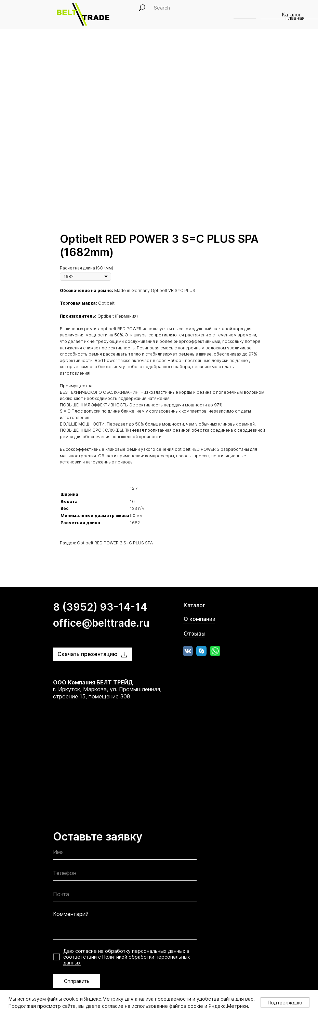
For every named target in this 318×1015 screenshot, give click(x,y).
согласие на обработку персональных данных (130, 951)
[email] (125, 895)
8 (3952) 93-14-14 (100, 607)
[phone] (125, 874)
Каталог (194, 605)
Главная (295, 18)
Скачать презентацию (87, 654)
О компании (199, 618)
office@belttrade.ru (101, 623)
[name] (125, 853)
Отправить (77, 981)
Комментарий (71, 913)
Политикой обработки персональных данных (126, 959)
